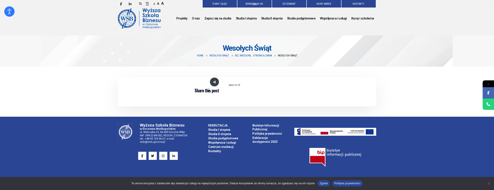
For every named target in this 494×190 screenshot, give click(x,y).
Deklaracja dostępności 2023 (265, 139)
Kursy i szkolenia (362, 18)
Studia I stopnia (219, 129)
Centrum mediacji (221, 147)
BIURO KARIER (324, 3)
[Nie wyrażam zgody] (489, 183)
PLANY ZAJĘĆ (220, 3)
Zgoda (324, 183)
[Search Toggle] (140, 4)
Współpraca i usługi (222, 142)
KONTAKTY (358, 3)
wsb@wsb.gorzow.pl (152, 141)
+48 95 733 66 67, (155, 138)
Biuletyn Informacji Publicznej (265, 127)
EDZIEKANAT (289, 3)
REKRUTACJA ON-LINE (254, 4)
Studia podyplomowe (223, 138)
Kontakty (214, 151)
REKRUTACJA (218, 125)
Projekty (181, 18)
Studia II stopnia (219, 134)
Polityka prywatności (267, 133)
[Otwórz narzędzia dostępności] (9, 11)
